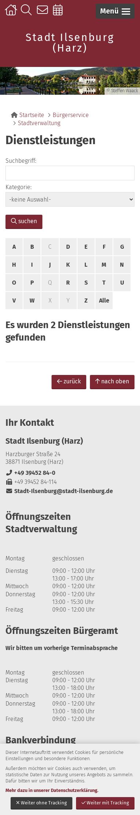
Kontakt (44, 13)
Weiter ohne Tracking (41, 803)
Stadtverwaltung (39, 123)
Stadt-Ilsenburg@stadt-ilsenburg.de (59, 491)
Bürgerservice (71, 115)
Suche (28, 13)
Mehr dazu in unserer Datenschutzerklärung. (51, 790)
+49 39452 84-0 (30, 472)
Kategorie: (18, 187)
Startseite (11, 13)
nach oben (112, 381)
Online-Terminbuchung (60, 13)
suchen (24, 221)
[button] (115, 11)
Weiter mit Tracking (105, 803)
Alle (104, 300)
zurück (69, 381)
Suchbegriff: (20, 160)
